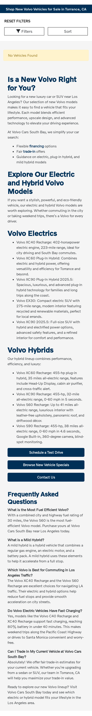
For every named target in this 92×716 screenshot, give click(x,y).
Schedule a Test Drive (46, 452)
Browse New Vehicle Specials (46, 465)
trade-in (29, 151)
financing (36, 146)
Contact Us (46, 477)
